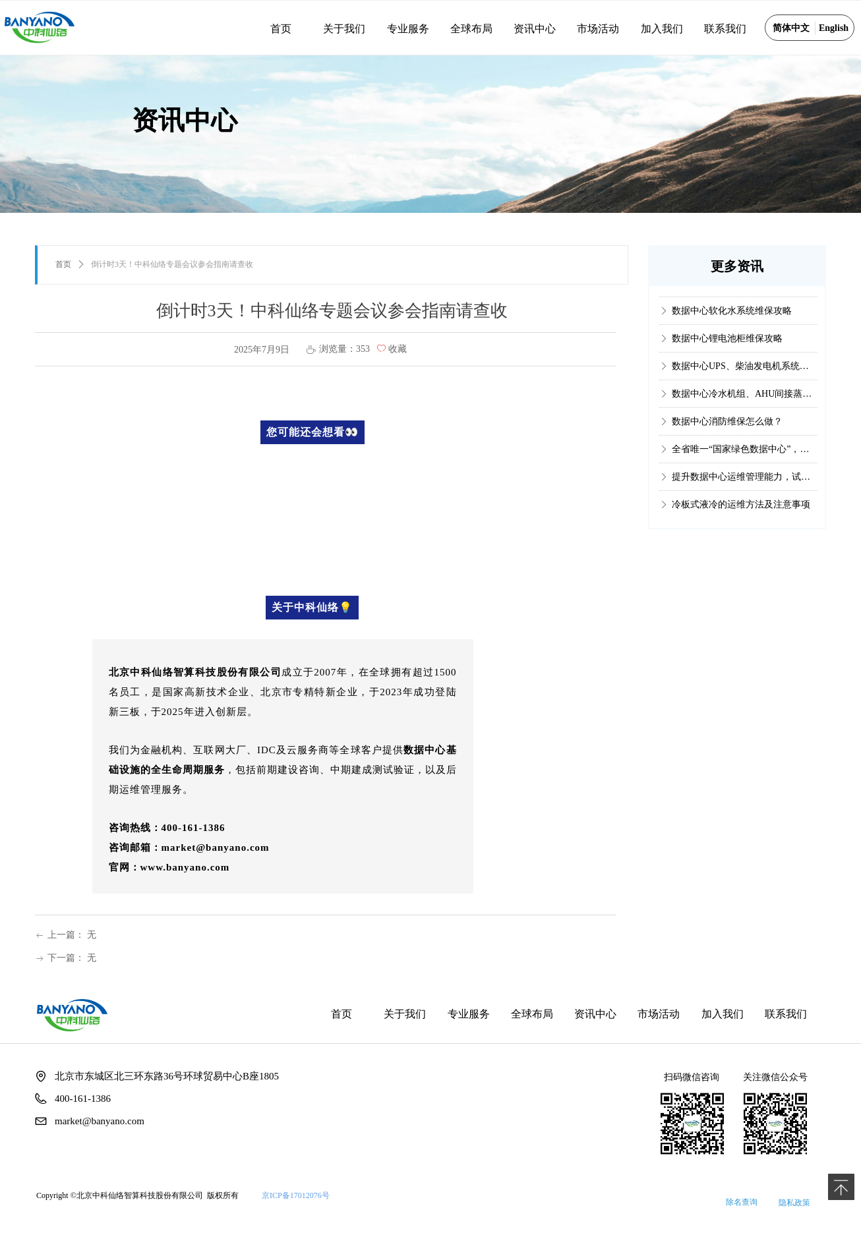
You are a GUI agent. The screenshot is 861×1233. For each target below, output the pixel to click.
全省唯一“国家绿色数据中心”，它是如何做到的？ (744, 456)
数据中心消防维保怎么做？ (727, 429)
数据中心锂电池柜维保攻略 (727, 346)
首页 (63, 264)
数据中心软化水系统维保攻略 (732, 318)
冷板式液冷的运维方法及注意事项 (741, 512)
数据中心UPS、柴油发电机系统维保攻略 (744, 373)
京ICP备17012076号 (296, 1195)
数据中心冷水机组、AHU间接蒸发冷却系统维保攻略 (744, 401)
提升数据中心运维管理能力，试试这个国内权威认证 (744, 484)
